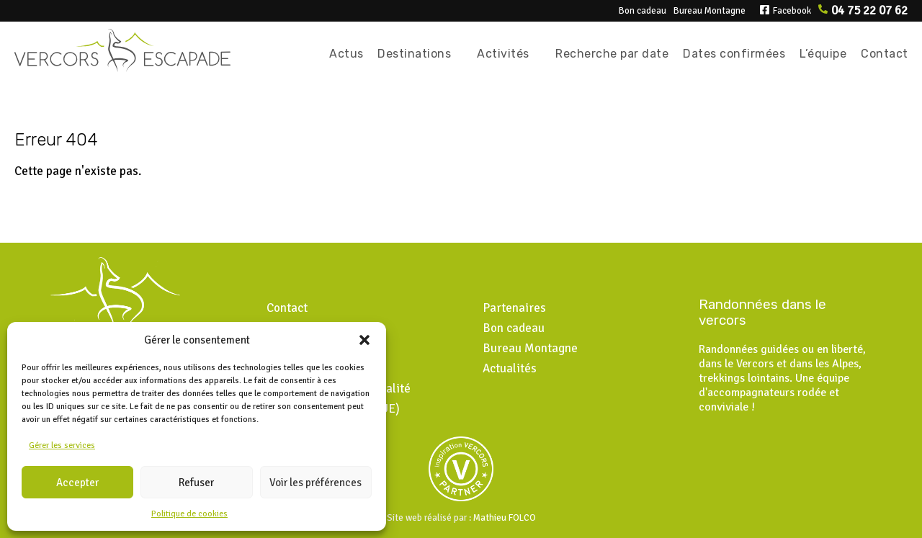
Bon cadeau (642, 11)
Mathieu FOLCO (504, 518)
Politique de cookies (189, 513)
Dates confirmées (734, 53)
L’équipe (823, 53)
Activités (503, 53)
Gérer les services (62, 445)
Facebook (792, 11)
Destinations (414, 53)
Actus (346, 53)
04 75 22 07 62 (869, 10)
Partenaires (514, 307)
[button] (364, 340)
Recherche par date (611, 53)
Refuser (196, 482)
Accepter (77, 482)
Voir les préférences (315, 482)
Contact (884, 53)
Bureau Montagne (709, 11)
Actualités (510, 368)
